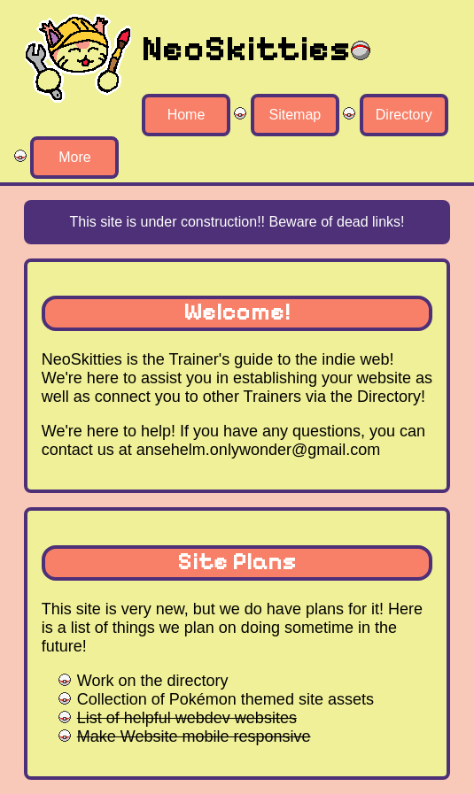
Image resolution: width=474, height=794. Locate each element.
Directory (404, 114)
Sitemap (295, 114)
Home (186, 114)
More (74, 157)
